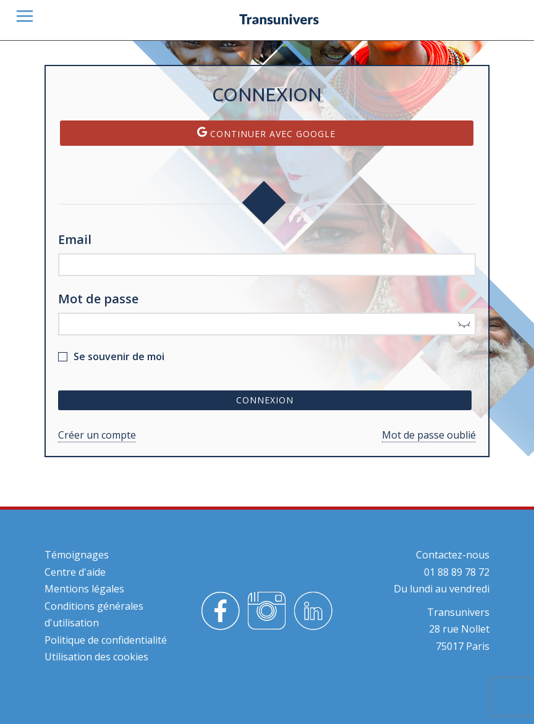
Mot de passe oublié (429, 435)
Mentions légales (84, 589)
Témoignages (76, 555)
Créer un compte (97, 435)
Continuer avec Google (266, 133)
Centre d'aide (75, 572)
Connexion (265, 400)
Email (74, 239)
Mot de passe (98, 298)
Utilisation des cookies (96, 656)
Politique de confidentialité (105, 640)
